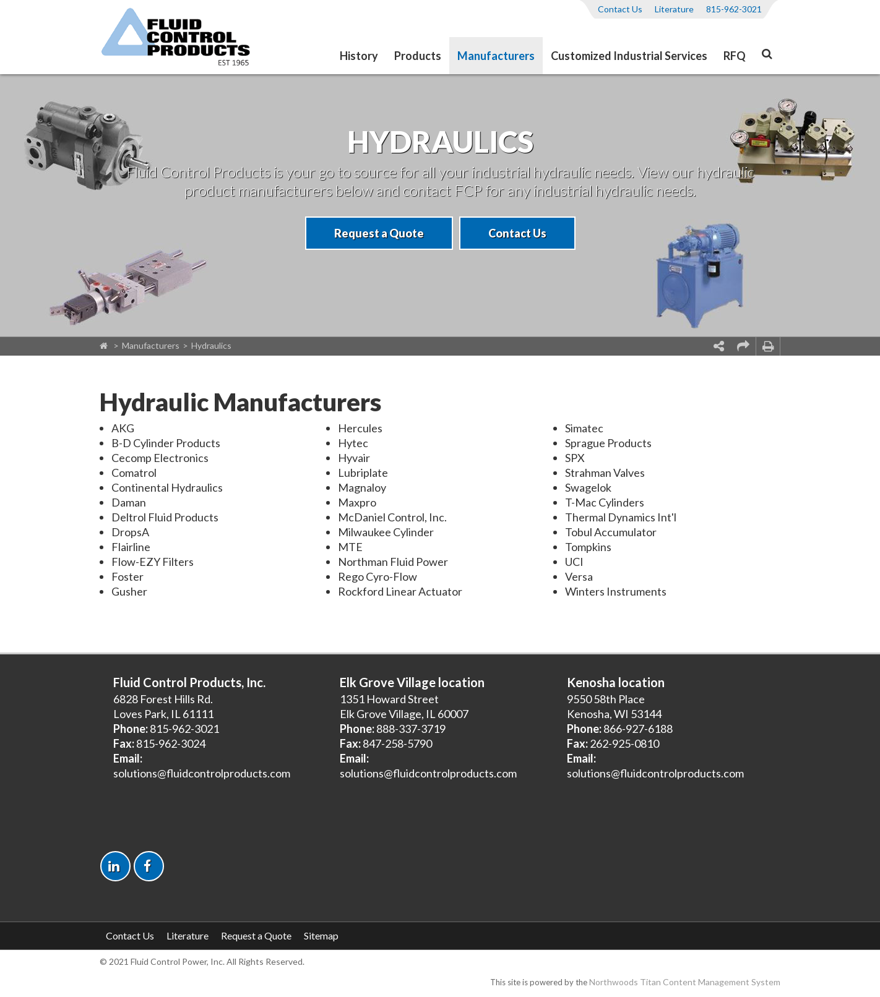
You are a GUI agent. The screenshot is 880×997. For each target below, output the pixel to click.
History (359, 55)
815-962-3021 (734, 9)
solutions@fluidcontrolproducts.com (201, 773)
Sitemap (321, 935)
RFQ (734, 55)
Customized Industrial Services (629, 55)
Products (417, 55)
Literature (674, 9)
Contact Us (620, 9)
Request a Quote (379, 233)
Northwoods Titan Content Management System (684, 982)
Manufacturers (496, 55)
